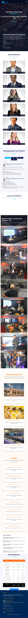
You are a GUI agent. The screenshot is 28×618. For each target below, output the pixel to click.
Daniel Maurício (14, 180)
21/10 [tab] (8, 196)
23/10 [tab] (20, 196)
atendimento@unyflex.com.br (9, 601)
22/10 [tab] (14, 196)
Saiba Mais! (14, 21)
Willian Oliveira (14, 167)
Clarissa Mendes (14, 238)
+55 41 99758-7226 (9, 600)
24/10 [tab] (14, 198)
